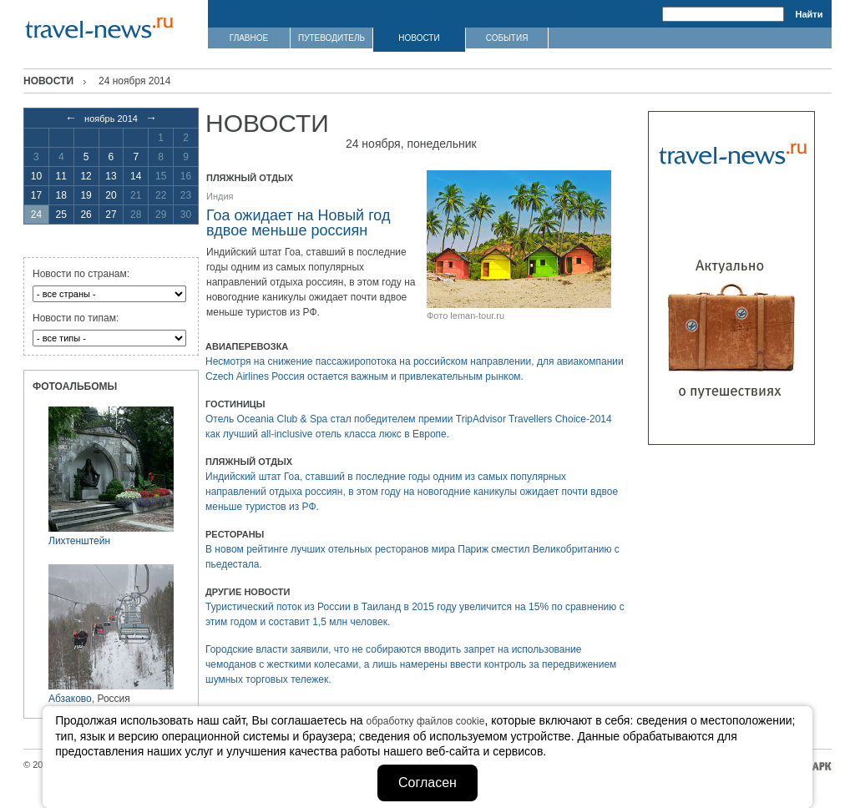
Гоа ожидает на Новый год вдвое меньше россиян (298, 223)
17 (36, 195)
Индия (220, 196)
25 (61, 214)
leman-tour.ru (477, 316)
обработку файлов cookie (426, 721)
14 (135, 176)
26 (85, 214)
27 (110, 214)
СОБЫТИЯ (507, 38)
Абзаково (70, 698)
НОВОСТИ (418, 38)
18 (61, 195)
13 (110, 176)
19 (85, 195)
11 (61, 176)
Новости (48, 81)
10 (36, 176)
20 (110, 195)
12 (85, 176)
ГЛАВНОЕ (249, 38)
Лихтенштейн (79, 541)
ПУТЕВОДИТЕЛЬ (331, 38)
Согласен (427, 782)
